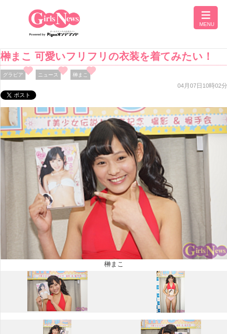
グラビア (13, 74)
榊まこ (80, 74)
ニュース (48, 74)
